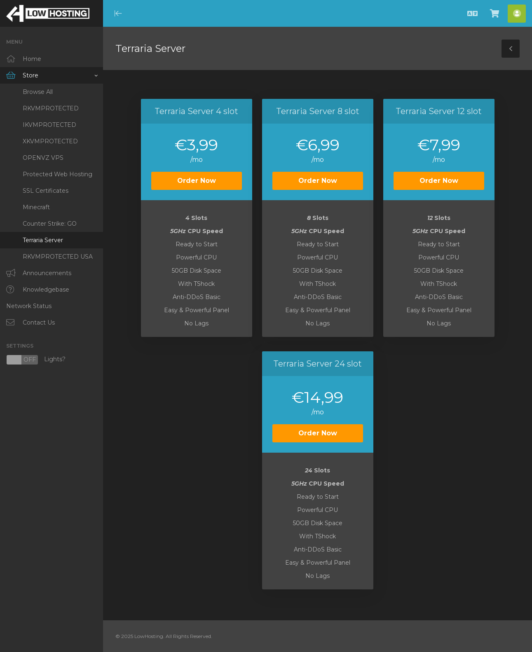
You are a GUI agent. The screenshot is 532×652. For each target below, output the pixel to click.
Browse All (38, 92)
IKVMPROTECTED (49, 125)
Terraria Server (43, 240)
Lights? (36, 360)
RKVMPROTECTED (51, 108)
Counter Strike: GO (50, 223)
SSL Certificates (45, 190)
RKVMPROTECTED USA (58, 256)
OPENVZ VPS (43, 157)
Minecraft (36, 207)
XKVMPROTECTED (50, 141)
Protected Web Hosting (57, 174)
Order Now (196, 181)
